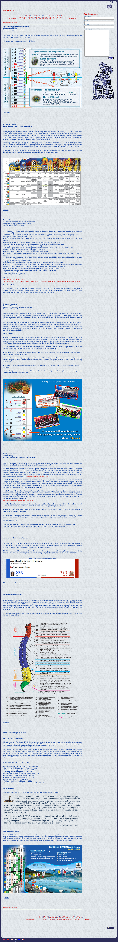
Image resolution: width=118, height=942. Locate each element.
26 (32, 17)
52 (50, 18)
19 (59, 15)
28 (36, 17)
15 (50, 15)
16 (52, 15)
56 (59, 18)
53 (52, 18)
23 (25, 17)
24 (27, 17)
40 (65, 17)
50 (45, 18)
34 (50, 17)
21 (20, 17)
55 (57, 18)
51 (47, 18)
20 (61, 15)
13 (45, 15)
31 (43, 17)
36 (55, 17)
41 (24, 18)
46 (36, 18)
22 (22, 17)
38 (60, 17)
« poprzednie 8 (13, 18)
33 (48, 17)
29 (39, 17)
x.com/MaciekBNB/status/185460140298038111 (18, 500)
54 (54, 18)
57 (62, 18)
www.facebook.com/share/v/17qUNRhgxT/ (36, 476)
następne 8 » (72, 18)
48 (40, 18)
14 (47, 15)
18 (57, 15)
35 (53, 17)
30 (41, 17)
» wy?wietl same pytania (10, 22)
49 (43, 18)
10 (38, 15)
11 (40, 15)
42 (26, 18)
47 (38, 18)
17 (54, 15)
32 (46, 17)
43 (29, 18)
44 (31, 18)
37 (58, 17)
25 (29, 17)
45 (33, 18)
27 (34, 17)
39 (62, 17)
